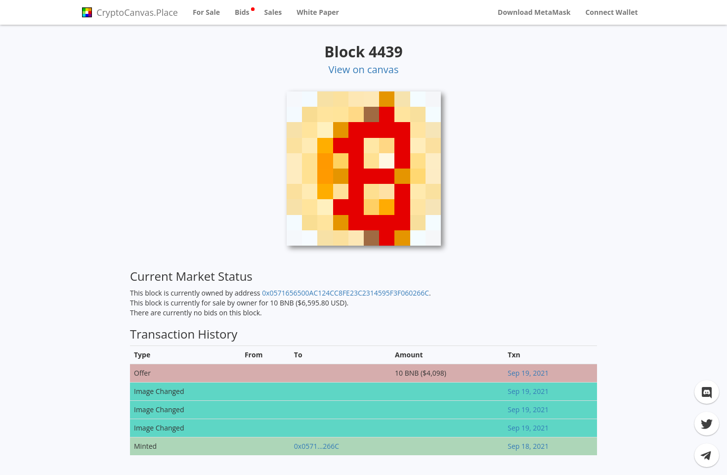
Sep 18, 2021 (528, 446)
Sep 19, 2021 (528, 373)
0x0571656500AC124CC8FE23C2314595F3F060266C (345, 293)
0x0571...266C (316, 446)
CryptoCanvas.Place (130, 12)
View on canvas (364, 69)
